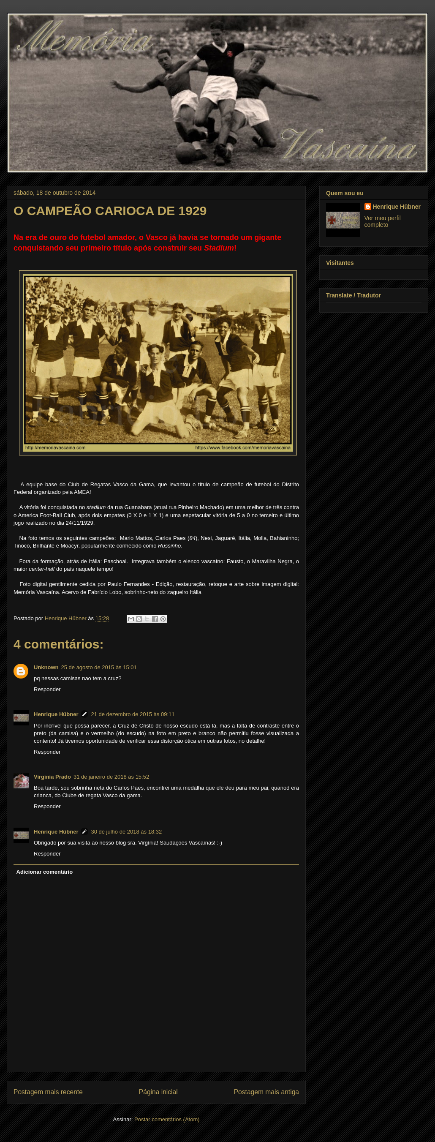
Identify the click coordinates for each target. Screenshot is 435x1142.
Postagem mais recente (48, 1092)
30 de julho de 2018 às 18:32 (126, 832)
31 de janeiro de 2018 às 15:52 (111, 777)
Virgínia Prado (52, 777)
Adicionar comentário (44, 872)
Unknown (46, 667)
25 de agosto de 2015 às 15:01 (99, 667)
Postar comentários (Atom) (167, 1119)
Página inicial (158, 1092)
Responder (47, 689)
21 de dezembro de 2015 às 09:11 (132, 714)
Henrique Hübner (56, 714)
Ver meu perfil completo (382, 221)
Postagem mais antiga (266, 1092)
